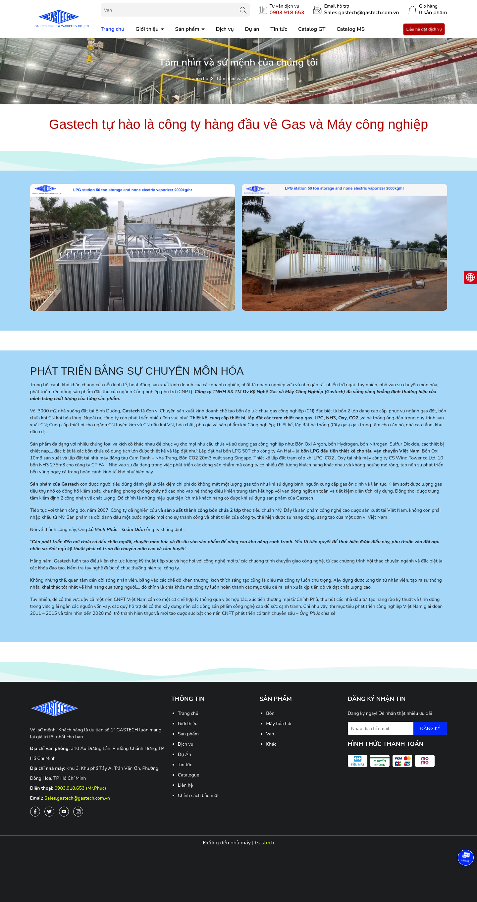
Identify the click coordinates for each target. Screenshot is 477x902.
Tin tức (278, 29)
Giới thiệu (147, 29)
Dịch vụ (225, 29)
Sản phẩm (187, 29)
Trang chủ (113, 29)
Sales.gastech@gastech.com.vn (77, 798)
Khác (271, 744)
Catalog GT (311, 29)
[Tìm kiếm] (243, 10)
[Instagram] (78, 812)
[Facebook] (35, 812)
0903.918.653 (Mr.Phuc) (80, 788)
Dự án (252, 29)
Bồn (270, 713)
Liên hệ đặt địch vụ (424, 29)
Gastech (264, 842)
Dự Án (184, 754)
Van (270, 734)
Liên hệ (185, 785)
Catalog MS (351, 29)
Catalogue (188, 775)
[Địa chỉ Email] (397, 728)
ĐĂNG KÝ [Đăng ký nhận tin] (430, 728)
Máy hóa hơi (278, 723)
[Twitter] (49, 812)
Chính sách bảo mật (198, 795)
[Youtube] (64, 812)
